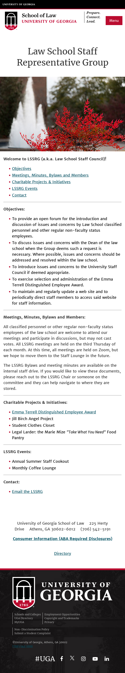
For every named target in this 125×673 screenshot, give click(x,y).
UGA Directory (23, 618)
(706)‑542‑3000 (22, 646)
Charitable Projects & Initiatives (41, 181)
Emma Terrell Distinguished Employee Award (54, 412)
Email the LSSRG (27, 491)
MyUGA (19, 622)
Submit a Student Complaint (32, 633)
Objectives (21, 168)
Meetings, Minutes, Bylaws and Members (50, 175)
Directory (62, 553)
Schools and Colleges (27, 614)
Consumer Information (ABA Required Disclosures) (62, 538)
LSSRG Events (25, 188)
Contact (19, 195)
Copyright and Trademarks (61, 618)
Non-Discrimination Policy (31, 629)
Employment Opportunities (62, 614)
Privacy (49, 622)
